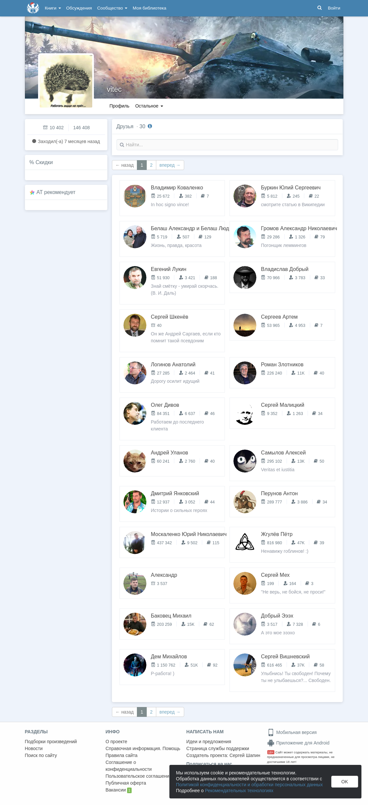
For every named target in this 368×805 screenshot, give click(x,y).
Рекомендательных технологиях (239, 790)
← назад (125, 165)
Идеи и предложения (208, 741)
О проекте (116, 741)
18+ (271, 752)
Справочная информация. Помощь (143, 748)
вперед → (170, 165)
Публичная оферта (126, 783)
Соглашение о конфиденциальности (129, 766)
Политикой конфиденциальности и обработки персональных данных (249, 784)
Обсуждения (79, 8)
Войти (334, 8)
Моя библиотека (149, 8)
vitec (114, 89)
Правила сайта (122, 755)
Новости (34, 748)
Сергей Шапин (244, 755)
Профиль (119, 106)
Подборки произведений (51, 741)
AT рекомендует (56, 192)
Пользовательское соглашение (139, 776)
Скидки (44, 162)
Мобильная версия (292, 732)
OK (344, 781)
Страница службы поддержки (217, 748)
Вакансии (119, 790)
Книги (53, 8)
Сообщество (112, 8)
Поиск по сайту (41, 755)
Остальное (149, 106)
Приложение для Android (298, 742)
